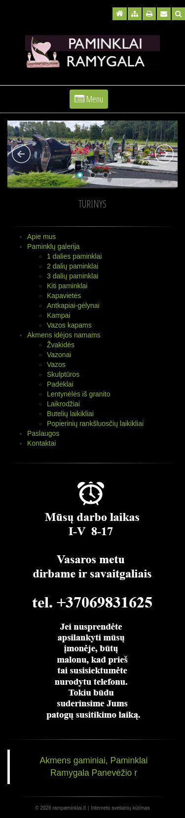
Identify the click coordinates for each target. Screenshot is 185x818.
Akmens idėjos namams (64, 335)
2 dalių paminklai (72, 266)
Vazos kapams (69, 325)
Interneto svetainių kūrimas (120, 808)
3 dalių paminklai (72, 276)
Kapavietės (64, 296)
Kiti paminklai (67, 286)
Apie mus (41, 237)
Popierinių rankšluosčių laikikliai (95, 423)
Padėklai (60, 384)
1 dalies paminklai (74, 256)
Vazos (56, 364)
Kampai (58, 315)
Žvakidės (60, 345)
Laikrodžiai (63, 404)
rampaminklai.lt (69, 808)
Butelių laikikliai (70, 414)
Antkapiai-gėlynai (73, 305)
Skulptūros (63, 374)
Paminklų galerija (53, 246)
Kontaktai (41, 443)
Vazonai (59, 355)
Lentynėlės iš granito (78, 394)
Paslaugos (43, 433)
